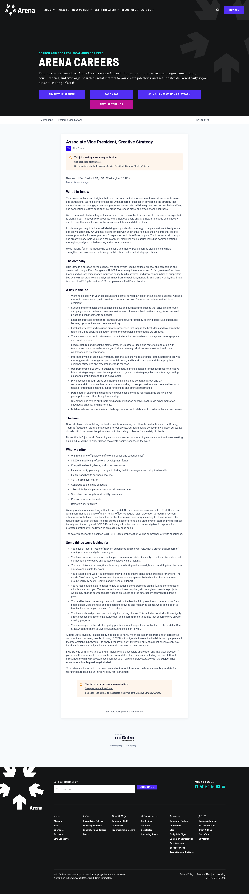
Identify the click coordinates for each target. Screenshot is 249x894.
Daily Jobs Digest (178, 834)
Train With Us (205, 830)
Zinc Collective (61, 839)
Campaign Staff (120, 821)
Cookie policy (130, 746)
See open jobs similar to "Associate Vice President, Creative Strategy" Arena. (112, 166)
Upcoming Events (149, 834)
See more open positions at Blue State (124, 711)
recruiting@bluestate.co (137, 658)
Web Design (212, 878)
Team (56, 825)
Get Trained (146, 821)
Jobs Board (175, 825)
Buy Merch (204, 839)
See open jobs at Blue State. (88, 162)
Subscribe (147, 787)
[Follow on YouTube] (218, 787)
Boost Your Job (177, 848)
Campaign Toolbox (179, 821)
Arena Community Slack (182, 852)
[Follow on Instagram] (207, 787)
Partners (58, 834)
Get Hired (145, 825)
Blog (172, 830)
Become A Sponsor (208, 821)
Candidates (117, 825)
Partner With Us (207, 825)
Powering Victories (92, 825)
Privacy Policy (187, 874)
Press (86, 834)
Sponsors (59, 830)
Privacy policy (116, 746)
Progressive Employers (123, 830)
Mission (58, 821)
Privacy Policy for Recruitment (112, 671)
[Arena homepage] (20, 10)
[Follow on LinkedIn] (213, 787)
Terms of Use (203, 874)
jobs (46, 120)
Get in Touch (205, 834)
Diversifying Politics (93, 821)
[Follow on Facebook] (197, 787)
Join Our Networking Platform (169, 94)
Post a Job (112, 94)
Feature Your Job (111, 104)
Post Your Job (177, 843)
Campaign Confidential (181, 839)
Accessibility (219, 874)
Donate (234, 9)
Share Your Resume (62, 94)
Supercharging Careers (94, 830)
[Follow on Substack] (223, 787)
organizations (70, 120)
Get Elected (146, 830)
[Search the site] (217, 10)
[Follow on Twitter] (202, 787)
